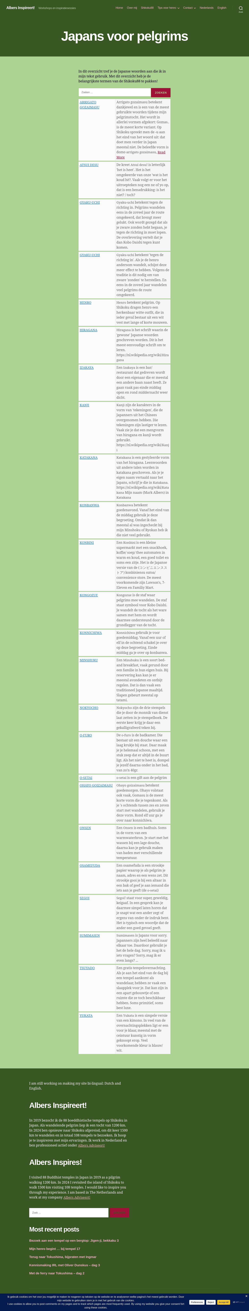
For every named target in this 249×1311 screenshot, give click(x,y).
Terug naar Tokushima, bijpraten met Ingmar (63, 1261)
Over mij (132, 7)
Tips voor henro (167, 7)
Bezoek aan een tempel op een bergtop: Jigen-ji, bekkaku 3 (74, 1245)
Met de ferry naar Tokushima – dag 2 (57, 1278)
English (221, 7)
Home (119, 7)
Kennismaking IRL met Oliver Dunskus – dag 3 (65, 1269)
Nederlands (206, 7)
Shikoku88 (147, 7)
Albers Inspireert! (20, 8)
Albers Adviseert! (91, 1150)
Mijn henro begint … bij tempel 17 (55, 1253)
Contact (188, 7)
